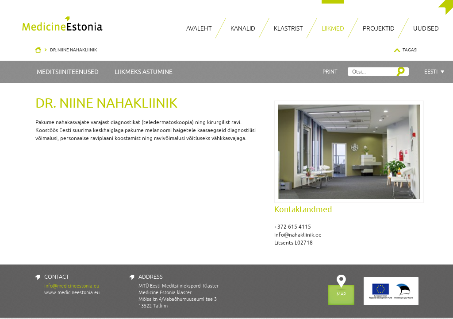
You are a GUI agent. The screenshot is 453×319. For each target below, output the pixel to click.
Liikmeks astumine (144, 71)
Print (330, 71)
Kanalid (242, 28)
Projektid (379, 28)
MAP (341, 293)
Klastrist (288, 28)
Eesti (431, 71)
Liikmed (333, 28)
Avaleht (199, 28)
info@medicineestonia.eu (71, 285)
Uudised (426, 28)
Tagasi (410, 49)
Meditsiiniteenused (68, 71)
